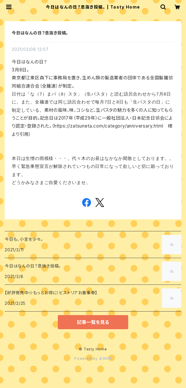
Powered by (93, 358)
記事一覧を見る (93, 322)
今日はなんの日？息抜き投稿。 (40, 32)
